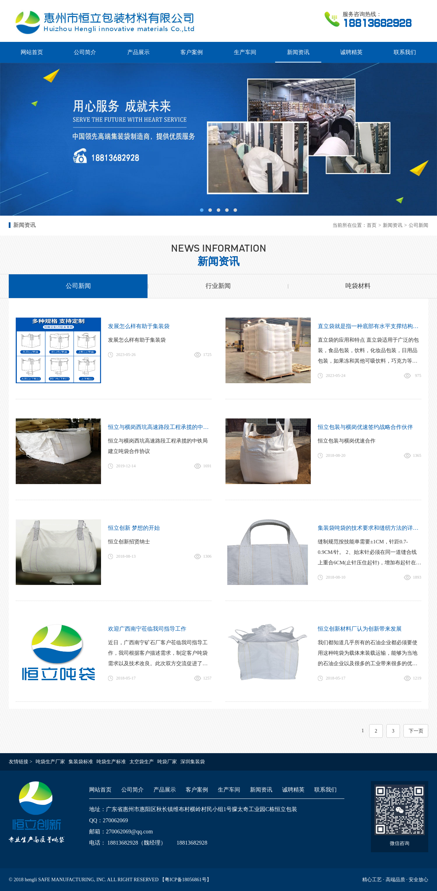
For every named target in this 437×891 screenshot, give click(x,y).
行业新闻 (218, 285)
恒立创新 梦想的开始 (134, 528)
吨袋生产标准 (111, 761)
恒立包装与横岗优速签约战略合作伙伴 (365, 427)
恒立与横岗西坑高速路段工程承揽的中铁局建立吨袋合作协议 (160, 427)
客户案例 (191, 52)
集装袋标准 (81, 761)
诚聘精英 (351, 52)
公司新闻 (418, 225)
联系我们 (405, 52)
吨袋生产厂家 (50, 761)
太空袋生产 (141, 761)
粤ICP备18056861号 (186, 879)
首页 (372, 225)
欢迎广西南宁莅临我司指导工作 (147, 629)
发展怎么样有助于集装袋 (139, 326)
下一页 (416, 731)
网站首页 (32, 52)
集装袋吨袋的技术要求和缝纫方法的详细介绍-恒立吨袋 (369, 528)
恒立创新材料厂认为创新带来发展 (360, 629)
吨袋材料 (358, 285)
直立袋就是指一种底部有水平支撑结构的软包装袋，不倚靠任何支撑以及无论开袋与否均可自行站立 (369, 326)
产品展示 (138, 52)
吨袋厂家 (167, 761)
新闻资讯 (298, 52)
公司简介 (85, 52)
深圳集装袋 (192, 761)
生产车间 (245, 52)
